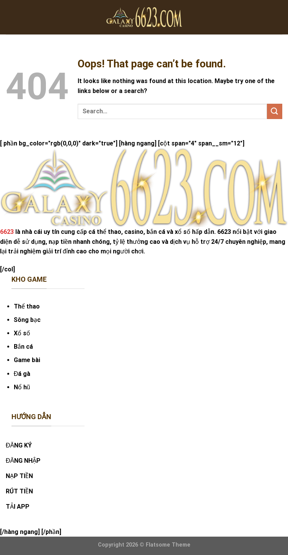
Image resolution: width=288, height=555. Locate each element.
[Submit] (274, 111)
